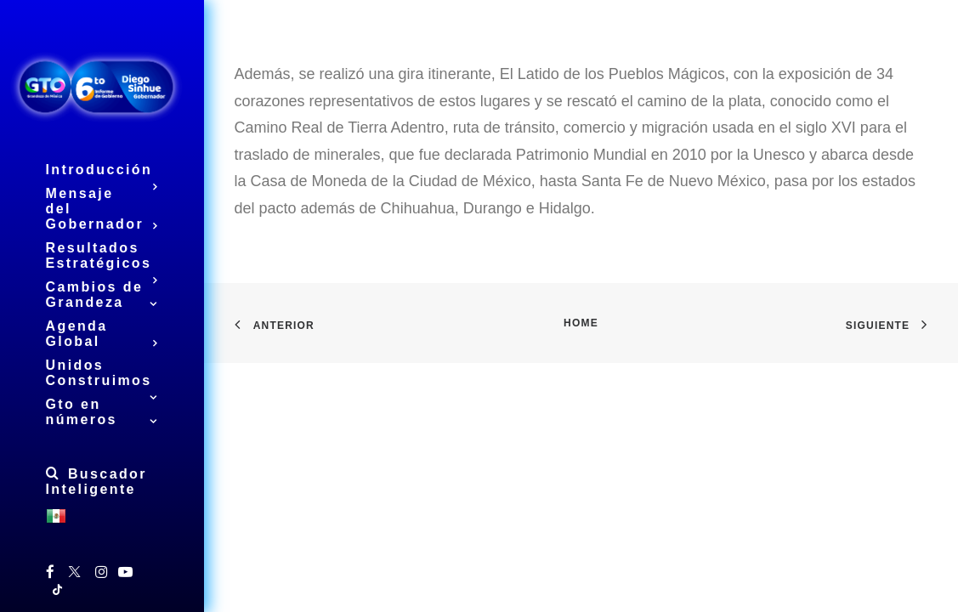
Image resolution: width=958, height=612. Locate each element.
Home (581, 323)
